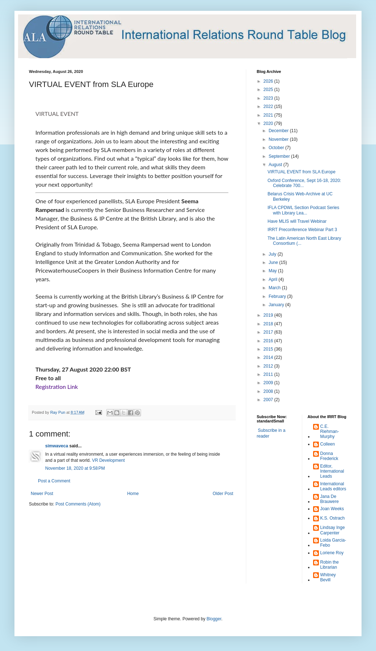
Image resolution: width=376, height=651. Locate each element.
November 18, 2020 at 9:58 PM (75, 468)
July (273, 254)
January (277, 304)
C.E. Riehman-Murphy (329, 431)
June (274, 262)
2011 (269, 374)
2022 (269, 106)
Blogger (213, 618)
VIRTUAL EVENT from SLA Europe (302, 171)
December (279, 130)
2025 (269, 89)
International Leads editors (333, 486)
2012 (269, 366)
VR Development (108, 460)
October (277, 147)
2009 (269, 382)
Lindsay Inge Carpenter (332, 530)
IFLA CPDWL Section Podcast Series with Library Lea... (303, 210)
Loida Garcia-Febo (333, 543)
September (280, 156)
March (275, 287)
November (279, 139)
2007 (269, 399)
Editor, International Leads (332, 471)
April (273, 279)
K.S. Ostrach (332, 518)
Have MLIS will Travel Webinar (297, 221)
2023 (269, 98)
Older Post (223, 493)
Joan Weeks (332, 508)
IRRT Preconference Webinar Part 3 (302, 229)
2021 (269, 115)
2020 (269, 123)
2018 (269, 323)
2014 (269, 357)
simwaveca (56, 445)
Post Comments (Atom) (78, 504)
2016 (269, 340)
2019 (269, 315)
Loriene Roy (332, 552)
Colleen (327, 444)
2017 (269, 332)
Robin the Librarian (329, 565)
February (278, 296)
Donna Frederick (329, 456)
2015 (269, 349)
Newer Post (42, 493)
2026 (269, 81)
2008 (269, 391)
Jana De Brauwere (329, 499)
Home (133, 493)
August (276, 164)
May (273, 270)
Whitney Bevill (328, 577)
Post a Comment (54, 480)
